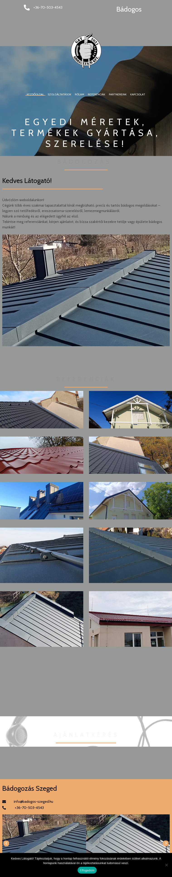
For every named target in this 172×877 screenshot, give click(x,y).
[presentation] (6, 843)
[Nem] (166, 865)
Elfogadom (87, 870)
